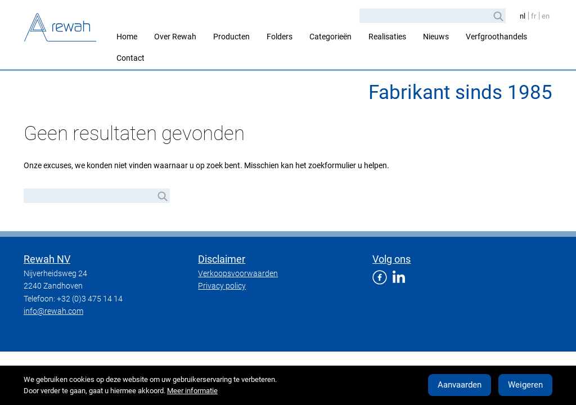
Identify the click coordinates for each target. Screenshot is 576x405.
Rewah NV (47, 259)
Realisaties (387, 36)
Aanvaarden (460, 385)
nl (522, 16)
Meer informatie (192, 390)
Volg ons (391, 259)
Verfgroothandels (496, 36)
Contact (130, 57)
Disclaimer (221, 259)
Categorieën (330, 36)
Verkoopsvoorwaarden (238, 273)
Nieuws (436, 36)
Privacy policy (222, 285)
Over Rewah (175, 36)
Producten (231, 36)
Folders (279, 36)
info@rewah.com (53, 311)
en (546, 16)
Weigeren (525, 385)
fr (533, 16)
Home (126, 36)
